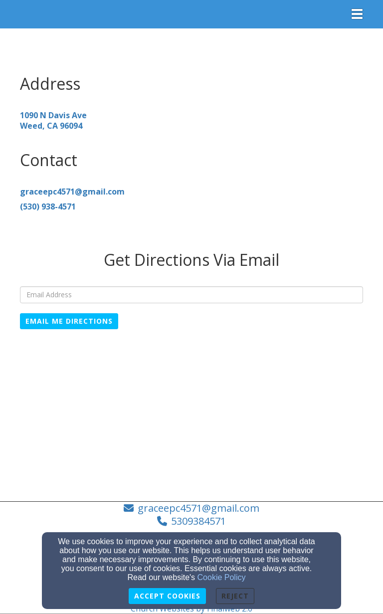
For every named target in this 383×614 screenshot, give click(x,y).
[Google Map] (191, 414)
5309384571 (198, 521)
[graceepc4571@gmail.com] (72, 191)
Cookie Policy (221, 577)
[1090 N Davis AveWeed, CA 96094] (53, 120)
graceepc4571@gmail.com (198, 508)
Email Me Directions (69, 321)
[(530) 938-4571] (48, 206)
